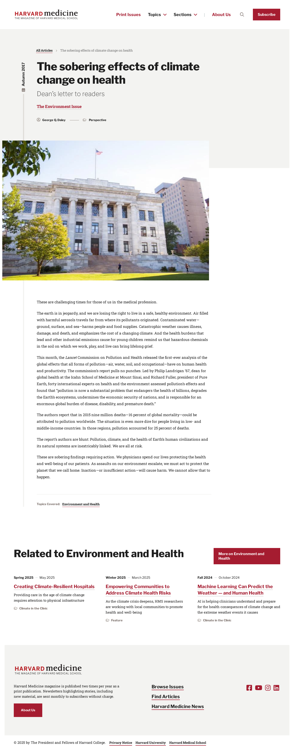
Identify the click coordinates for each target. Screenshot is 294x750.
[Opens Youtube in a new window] (258, 688)
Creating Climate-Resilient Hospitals (54, 586)
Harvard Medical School (187, 742)
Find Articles (166, 696)
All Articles (44, 50)
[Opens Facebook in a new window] (249, 688)
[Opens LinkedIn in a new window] (276, 688)
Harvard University (151, 742)
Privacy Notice (120, 742)
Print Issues (128, 14)
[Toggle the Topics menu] (165, 14)
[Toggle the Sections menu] (195, 14)
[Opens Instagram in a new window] (268, 688)
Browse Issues (168, 686)
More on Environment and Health (241, 556)
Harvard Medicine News (178, 706)
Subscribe (266, 14)
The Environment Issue (59, 106)
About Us (221, 14)
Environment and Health (81, 504)
